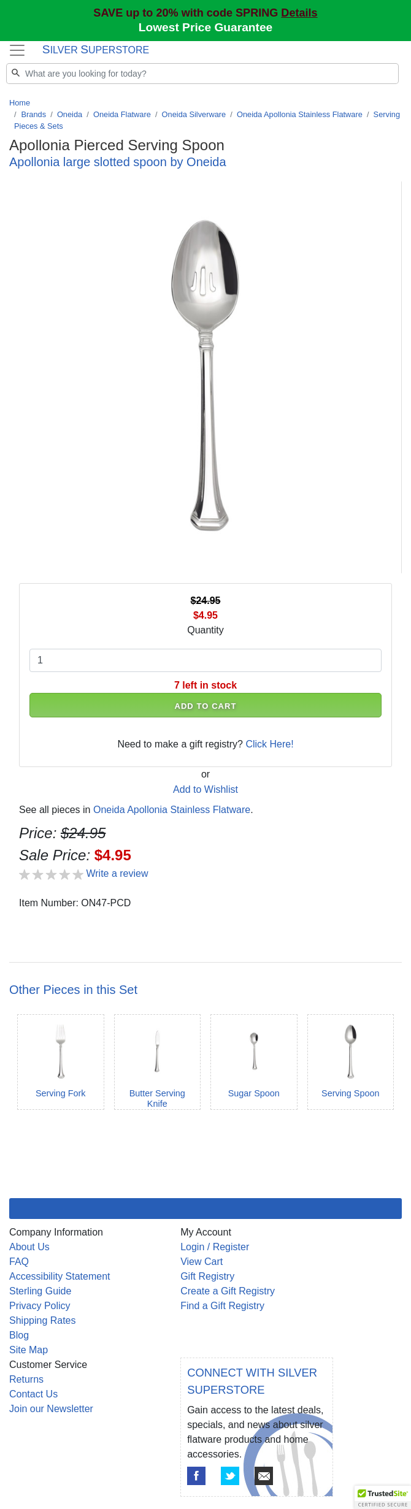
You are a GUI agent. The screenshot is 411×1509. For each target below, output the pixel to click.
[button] (383, 1497)
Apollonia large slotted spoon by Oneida (117, 162)
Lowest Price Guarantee (206, 27)
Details (299, 13)
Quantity (205, 630)
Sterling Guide (40, 1291)
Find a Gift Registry (222, 1306)
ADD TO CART (205, 706)
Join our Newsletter (51, 1409)
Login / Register (214, 1247)
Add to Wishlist (205, 789)
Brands (34, 114)
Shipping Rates (42, 1320)
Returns (26, 1379)
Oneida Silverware (194, 114)
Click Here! (269, 744)
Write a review (117, 873)
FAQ (19, 1261)
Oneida (69, 114)
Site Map (28, 1350)
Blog (19, 1335)
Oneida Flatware (122, 114)
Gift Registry (207, 1276)
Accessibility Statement (59, 1276)
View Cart (201, 1261)
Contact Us (33, 1394)
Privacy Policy (40, 1306)
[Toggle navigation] (17, 50)
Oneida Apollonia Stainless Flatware (300, 114)
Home (19, 102)
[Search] (202, 73)
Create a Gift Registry (227, 1291)
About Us (29, 1247)
